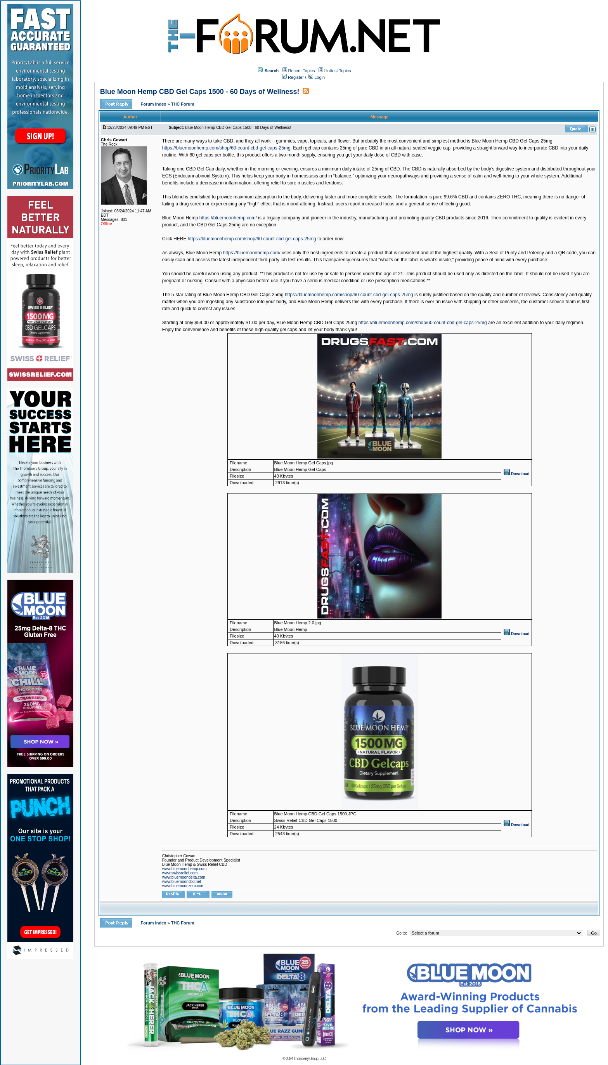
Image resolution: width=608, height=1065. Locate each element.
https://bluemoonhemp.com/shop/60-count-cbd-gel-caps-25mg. (227, 148)
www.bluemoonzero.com (183, 886)
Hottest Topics (337, 70)
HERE (179, 238)
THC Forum (182, 104)
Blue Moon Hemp (180, 218)
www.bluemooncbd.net (181, 881)
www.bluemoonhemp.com (184, 869)
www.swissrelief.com (180, 873)
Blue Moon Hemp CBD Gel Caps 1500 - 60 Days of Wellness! (200, 92)
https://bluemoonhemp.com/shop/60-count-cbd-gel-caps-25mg (252, 238)
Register (293, 77)
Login (316, 77)
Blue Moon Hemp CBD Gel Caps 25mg (511, 141)
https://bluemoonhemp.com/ (228, 218)
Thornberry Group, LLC (309, 1058)
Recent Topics (301, 70)
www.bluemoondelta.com (183, 877)
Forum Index (153, 104)
